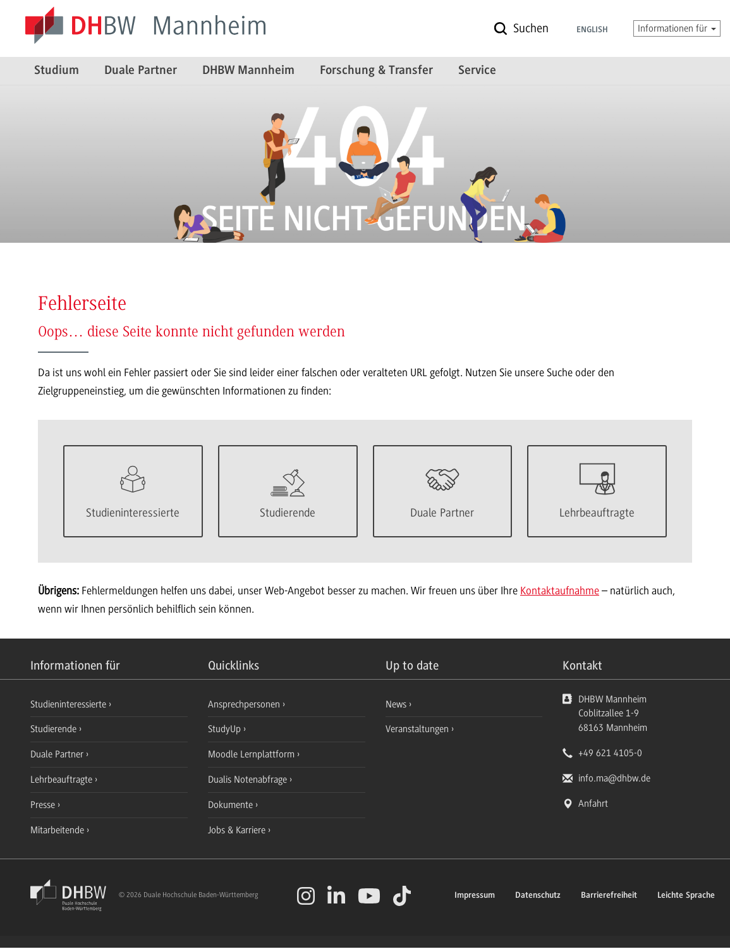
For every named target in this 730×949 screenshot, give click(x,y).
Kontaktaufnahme (559, 591)
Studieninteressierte (69, 705)
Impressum (474, 897)
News (396, 705)
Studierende (54, 730)
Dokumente (231, 806)
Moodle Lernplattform (252, 755)
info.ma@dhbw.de (614, 779)
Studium (56, 70)
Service (477, 70)
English (592, 30)
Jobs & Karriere (238, 831)
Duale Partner (140, 70)
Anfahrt (593, 805)
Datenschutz (538, 897)
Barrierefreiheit (609, 897)
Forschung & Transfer (376, 70)
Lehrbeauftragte (62, 781)
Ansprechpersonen (245, 705)
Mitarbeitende (58, 831)
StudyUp (225, 730)
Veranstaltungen (417, 730)
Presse (44, 806)
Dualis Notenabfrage (248, 781)
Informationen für (677, 28)
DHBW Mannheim (248, 70)
